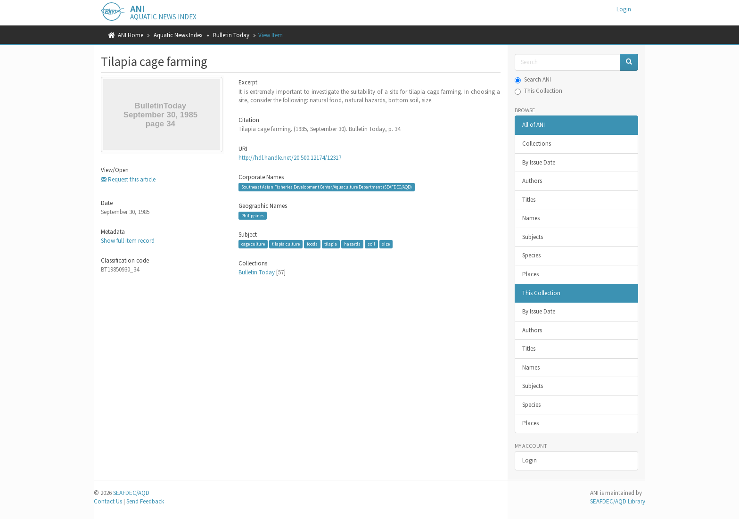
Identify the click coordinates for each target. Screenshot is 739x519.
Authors (532, 181)
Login (529, 460)
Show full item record (128, 241)
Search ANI (533, 79)
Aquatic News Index (178, 35)
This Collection (538, 91)
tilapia (330, 244)
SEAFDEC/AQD (131, 493)
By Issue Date (538, 162)
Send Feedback (145, 501)
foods (312, 244)
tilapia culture (286, 244)
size (386, 244)
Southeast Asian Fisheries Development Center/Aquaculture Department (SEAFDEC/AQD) (326, 187)
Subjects (532, 237)
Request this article (128, 179)
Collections (536, 144)
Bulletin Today (231, 35)
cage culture (253, 244)
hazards (352, 244)
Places (530, 274)
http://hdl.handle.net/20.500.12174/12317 (289, 158)
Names (531, 218)
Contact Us (108, 501)
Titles (528, 200)
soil (371, 244)
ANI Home (130, 35)
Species (531, 255)
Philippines (252, 216)
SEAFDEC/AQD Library (617, 501)
